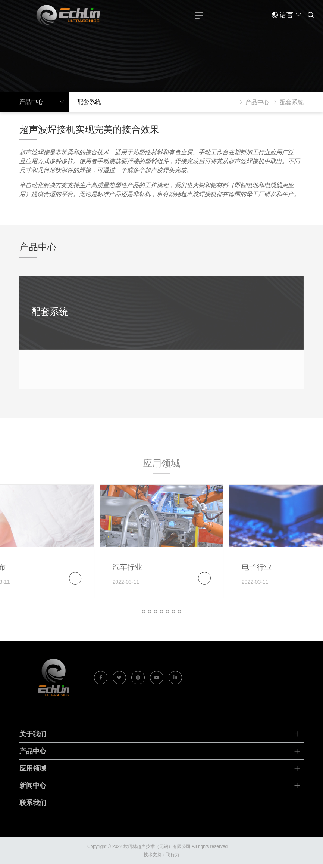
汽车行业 (127, 575)
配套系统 (49, 319)
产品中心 (252, 102)
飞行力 (172, 854)
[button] (143, 619)
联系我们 (32, 811)
